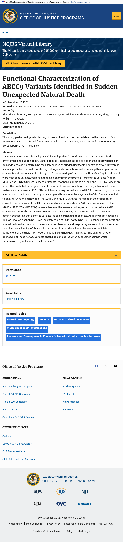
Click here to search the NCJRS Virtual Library (33, 63)
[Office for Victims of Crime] (61, 506)
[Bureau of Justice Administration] (38, 494)
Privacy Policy (53, 523)
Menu (116, 16)
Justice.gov (84, 531)
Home (5, 32)
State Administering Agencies (18, 459)
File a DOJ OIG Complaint (16, 394)
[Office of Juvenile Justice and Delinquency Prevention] (38, 506)
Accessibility (15, 523)
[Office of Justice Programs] (10, 16)
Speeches (68, 409)
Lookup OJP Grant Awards (17, 443)
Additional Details (16, 255)
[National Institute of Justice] (85, 494)
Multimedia (69, 394)
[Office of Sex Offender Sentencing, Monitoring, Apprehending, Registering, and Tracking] (85, 506)
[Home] (52, 16)
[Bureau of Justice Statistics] (61, 496)
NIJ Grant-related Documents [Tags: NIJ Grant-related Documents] (71, 319)
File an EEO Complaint (14, 401)
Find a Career (9, 409)
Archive (6, 435)
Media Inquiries (71, 386)
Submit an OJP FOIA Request (18, 417)
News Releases (71, 401)
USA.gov (70, 531)
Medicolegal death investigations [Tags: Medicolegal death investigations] (27, 327)
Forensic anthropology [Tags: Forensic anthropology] (20, 319)
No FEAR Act (106, 523)
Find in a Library (15, 298)
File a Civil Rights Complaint (17, 386)
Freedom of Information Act (47, 531)
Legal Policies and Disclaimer (79, 523)
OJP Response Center (14, 451)
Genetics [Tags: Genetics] (44, 319)
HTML (13, 275)
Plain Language (34, 523)
